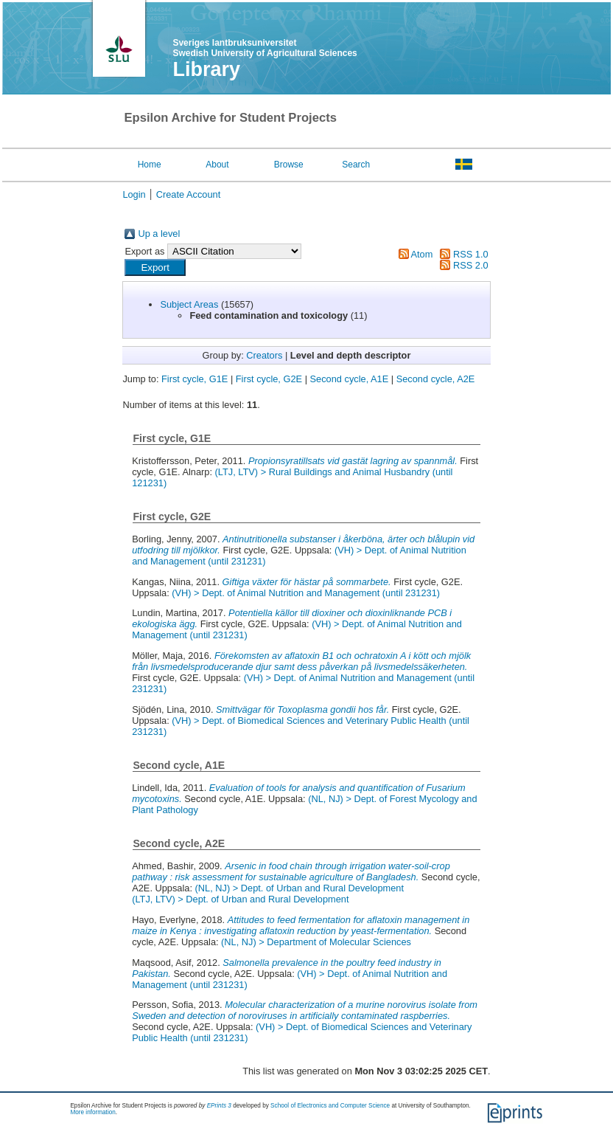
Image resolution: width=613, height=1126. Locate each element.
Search (356, 164)
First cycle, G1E (194, 378)
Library (206, 69)
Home (149, 164)
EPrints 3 (219, 1105)
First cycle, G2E (269, 378)
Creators (264, 355)
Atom (422, 254)
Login (133, 194)
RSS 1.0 (470, 254)
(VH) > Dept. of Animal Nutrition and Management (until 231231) (306, 592)
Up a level (159, 233)
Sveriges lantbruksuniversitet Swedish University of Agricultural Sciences (264, 48)
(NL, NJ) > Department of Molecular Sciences (316, 941)
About (217, 164)
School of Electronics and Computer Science (330, 1105)
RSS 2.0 (470, 265)
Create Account (188, 194)
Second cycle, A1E (349, 378)
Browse (289, 164)
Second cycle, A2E (435, 378)
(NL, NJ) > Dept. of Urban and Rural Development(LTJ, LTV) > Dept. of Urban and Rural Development (268, 894)
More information (92, 1112)
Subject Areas (189, 304)
